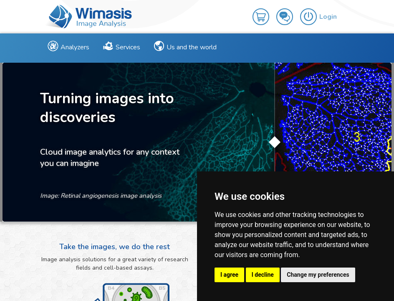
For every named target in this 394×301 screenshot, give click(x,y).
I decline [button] (263, 274)
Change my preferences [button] (318, 274)
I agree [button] (229, 274)
